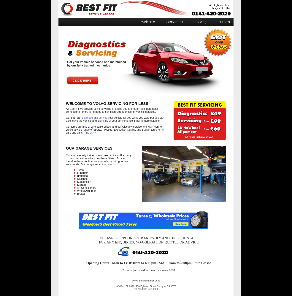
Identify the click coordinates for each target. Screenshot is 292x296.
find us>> (90, 132)
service (103, 117)
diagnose (87, 117)
